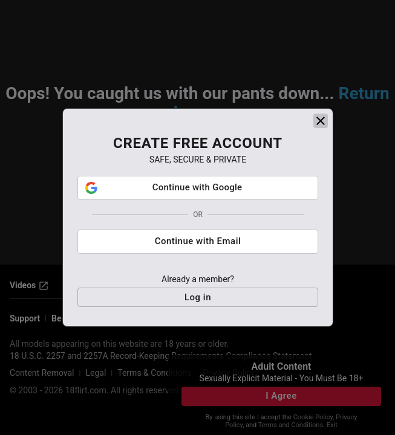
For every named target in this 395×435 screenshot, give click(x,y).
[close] (320, 121)
